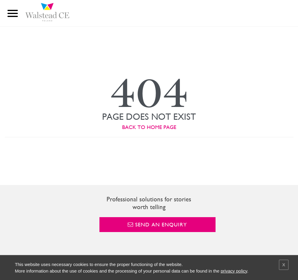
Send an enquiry (157, 224)
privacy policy (234, 270)
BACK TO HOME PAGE (149, 127)
